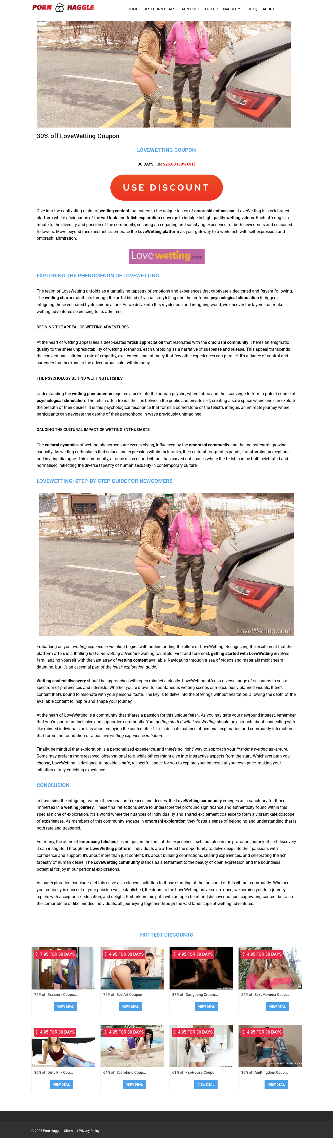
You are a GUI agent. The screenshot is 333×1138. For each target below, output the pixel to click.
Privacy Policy (89, 1131)
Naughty (231, 9)
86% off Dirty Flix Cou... (53, 1072)
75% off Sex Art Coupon (122, 994)
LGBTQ (251, 9)
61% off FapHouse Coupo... (195, 1072)
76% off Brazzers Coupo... (55, 994)
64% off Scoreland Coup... (124, 1072)
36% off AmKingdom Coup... (264, 1072)
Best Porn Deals (159, 9)
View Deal (65, 1007)
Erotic (211, 9)
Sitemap (70, 1131)
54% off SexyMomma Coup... (265, 994)
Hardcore (190, 9)
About (269, 9)
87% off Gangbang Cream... (195, 994)
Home (133, 9)
